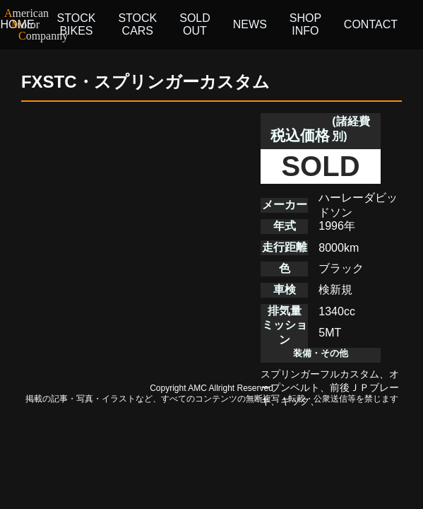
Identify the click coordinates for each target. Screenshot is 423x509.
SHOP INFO (305, 24)
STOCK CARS (137, 24)
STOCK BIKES (76, 24)
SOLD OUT (194, 24)
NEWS (250, 24)
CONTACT (371, 24)
